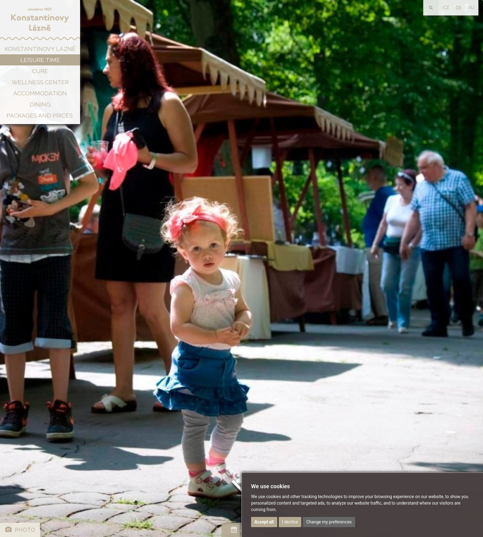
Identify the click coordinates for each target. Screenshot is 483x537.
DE (458, 7)
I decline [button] (290, 521)
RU (471, 7)
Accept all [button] (264, 521)
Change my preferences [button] (328, 521)
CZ (446, 7)
